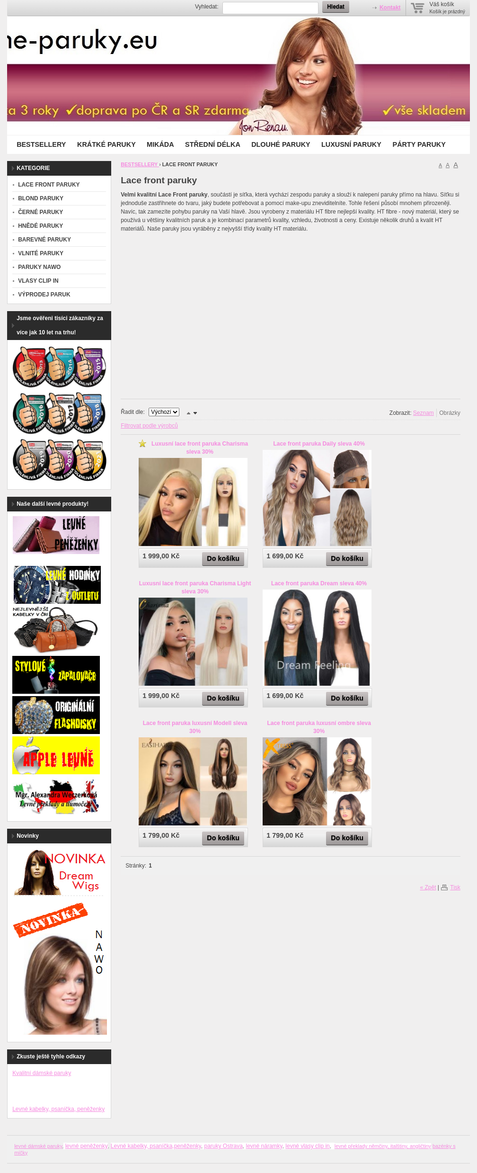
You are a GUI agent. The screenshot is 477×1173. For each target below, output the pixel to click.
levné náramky (264, 1146)
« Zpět (428, 887)
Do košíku (223, 558)
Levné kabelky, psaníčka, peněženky (58, 1109)
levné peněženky (86, 1146)
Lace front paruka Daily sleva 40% (318, 443)
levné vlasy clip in (307, 1146)
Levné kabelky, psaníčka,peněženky (156, 1146)
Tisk (455, 887)
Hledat (335, 6)
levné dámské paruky (38, 1146)
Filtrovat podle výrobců (149, 425)
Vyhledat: (207, 6)
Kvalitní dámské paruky (41, 1073)
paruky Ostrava (223, 1146)
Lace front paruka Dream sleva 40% (319, 583)
